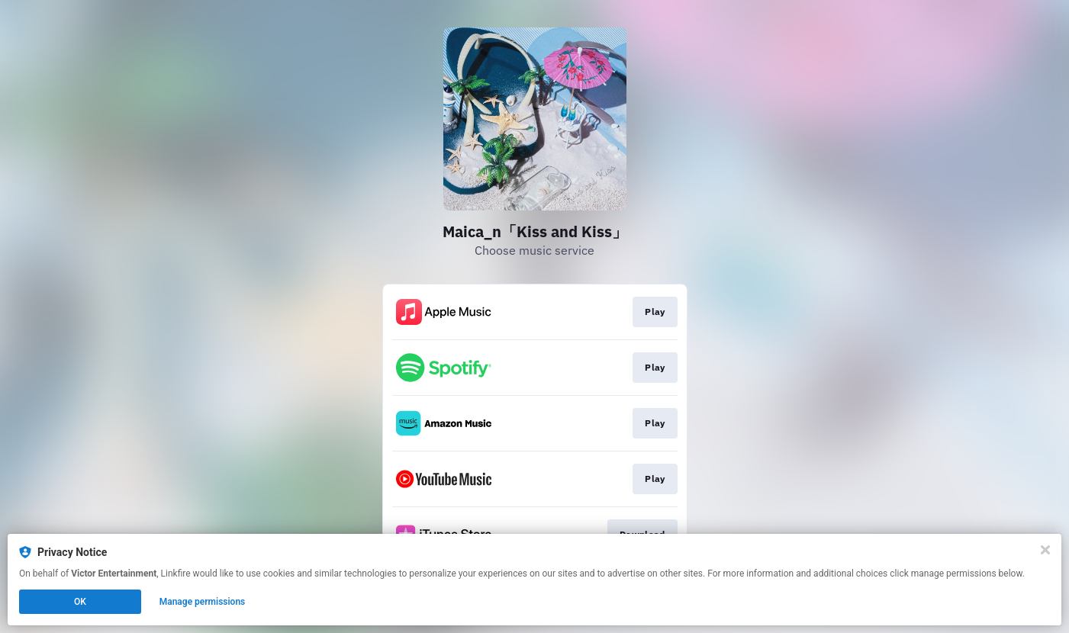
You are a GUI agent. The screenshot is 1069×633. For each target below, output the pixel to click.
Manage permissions (202, 601)
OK (80, 601)
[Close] (1045, 550)
